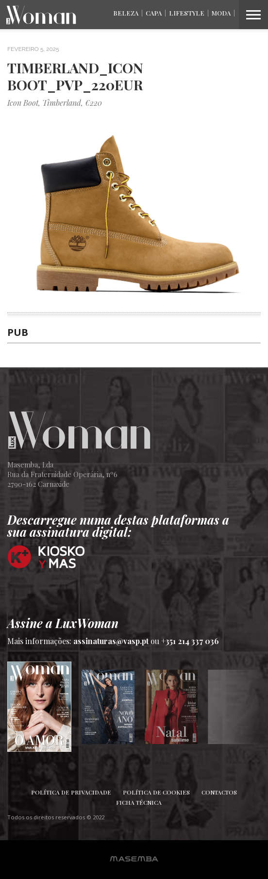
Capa (154, 13)
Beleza (125, 13)
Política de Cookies (156, 792)
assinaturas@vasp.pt (111, 641)
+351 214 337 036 (190, 641)
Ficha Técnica (139, 802)
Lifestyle (186, 13)
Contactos (219, 792)
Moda (221, 13)
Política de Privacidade (71, 792)
